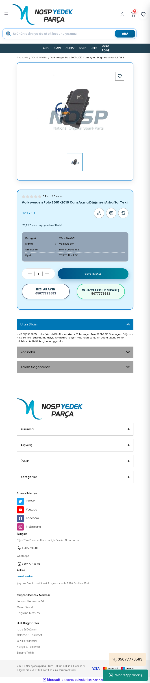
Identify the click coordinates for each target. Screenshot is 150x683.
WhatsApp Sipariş (125, 675)
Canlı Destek (25, 607)
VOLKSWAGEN (67, 238)
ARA (125, 33)
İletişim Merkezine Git (30, 601)
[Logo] (42, 14)
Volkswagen (66, 243)
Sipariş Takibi (26, 652)
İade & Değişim (27, 629)
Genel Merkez (25, 576)
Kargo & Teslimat (28, 647)
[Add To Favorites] (119, 76)
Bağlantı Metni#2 (28, 613)
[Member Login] (124, 14)
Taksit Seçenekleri (35, 367)
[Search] (73, 34)
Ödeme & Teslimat (29, 635)
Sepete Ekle (93, 274)
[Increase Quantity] (47, 274)
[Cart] (133, 14)
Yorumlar (27, 352)
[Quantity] (38, 274)
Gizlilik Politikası (27, 641)
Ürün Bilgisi (28, 324)
